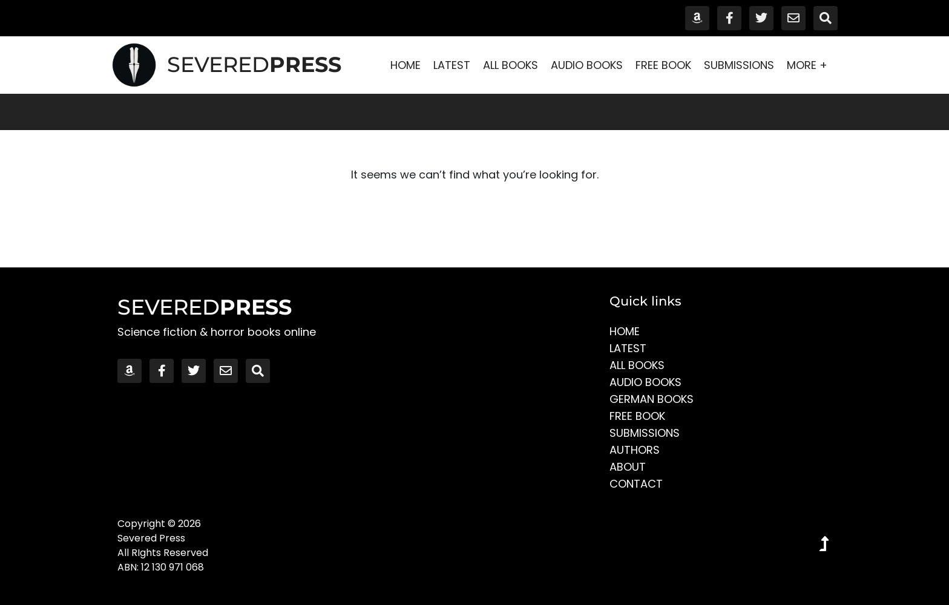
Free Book (663, 65)
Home (405, 65)
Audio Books (587, 65)
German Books (651, 399)
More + (810, 65)
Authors (634, 449)
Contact (636, 483)
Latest (451, 65)
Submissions (739, 65)
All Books (510, 65)
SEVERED (254, 64)
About (627, 466)
